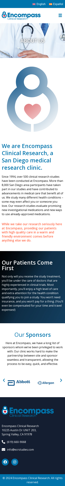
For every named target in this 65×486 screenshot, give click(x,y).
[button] (60, 15)
